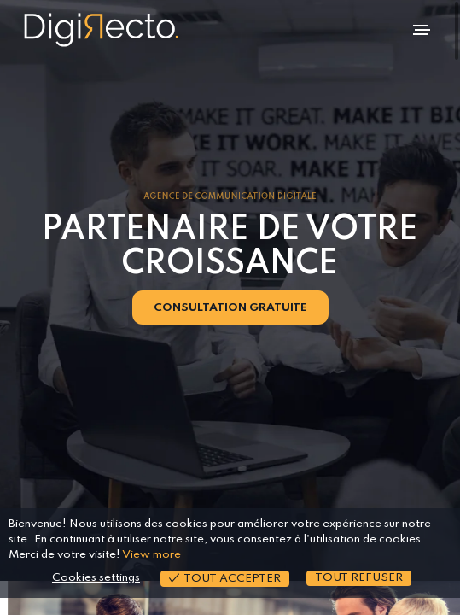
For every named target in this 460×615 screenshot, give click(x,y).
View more (151, 554)
